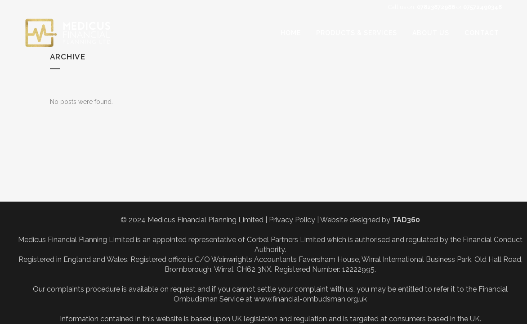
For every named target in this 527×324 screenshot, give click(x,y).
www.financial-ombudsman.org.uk (310, 299)
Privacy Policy (292, 220)
